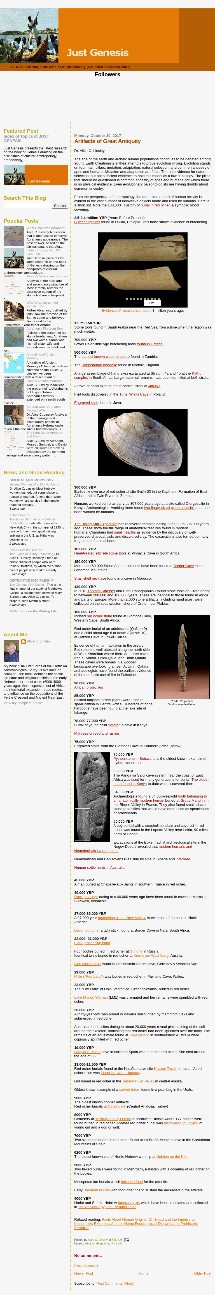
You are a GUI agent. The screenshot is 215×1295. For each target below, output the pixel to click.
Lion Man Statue (87, 964)
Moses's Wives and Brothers (47, 276)
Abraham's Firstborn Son (45, 328)
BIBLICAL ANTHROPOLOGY (32, 480)
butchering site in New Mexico (122, 918)
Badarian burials (97, 1190)
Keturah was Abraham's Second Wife (44, 408)
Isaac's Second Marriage (45, 380)
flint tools (116, 1243)
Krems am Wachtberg (151, 955)
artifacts (90, 1243)
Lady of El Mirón (87, 1052)
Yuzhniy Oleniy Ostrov (113, 1119)
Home (144, 1273)
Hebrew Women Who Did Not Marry (35, 484)
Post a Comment (86, 1265)
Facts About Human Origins (124, 1219)
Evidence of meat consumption (126, 310)
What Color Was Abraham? (46, 228)
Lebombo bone (86, 930)
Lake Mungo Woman (91, 997)
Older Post (202, 1273)
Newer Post (83, 1273)
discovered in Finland (181, 1123)
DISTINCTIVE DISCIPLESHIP (32, 580)
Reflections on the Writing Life (33, 611)
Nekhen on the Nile (172, 1156)
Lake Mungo (139, 1035)
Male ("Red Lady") (89, 976)
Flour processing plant (92, 943)
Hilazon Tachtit (165, 1069)
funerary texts (129, 1203)
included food (132, 1182)
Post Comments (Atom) (115, 1283)
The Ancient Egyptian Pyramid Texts (107, 1207)
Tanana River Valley (138, 1081)
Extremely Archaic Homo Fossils (120, 1224)
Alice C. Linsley (38, 641)
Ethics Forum (20, 515)
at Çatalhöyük (115, 1106)
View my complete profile (23, 703)
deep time (102, 1243)
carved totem (129, 1089)
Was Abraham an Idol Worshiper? (42, 304)
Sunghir (136, 951)
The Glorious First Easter (27, 584)
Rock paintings (86, 897)
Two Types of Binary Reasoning (32, 554)
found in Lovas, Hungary (120, 1073)
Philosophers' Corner (26, 549)
